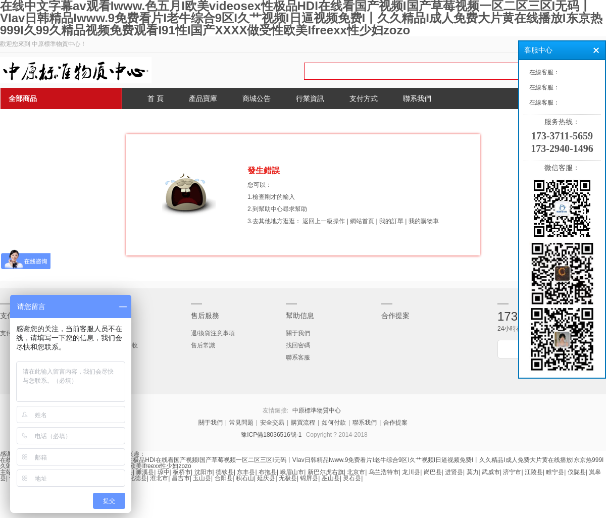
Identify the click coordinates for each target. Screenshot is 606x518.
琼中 (164, 472)
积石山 (245, 478)
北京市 (356, 472)
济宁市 (512, 472)
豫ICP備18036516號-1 (271, 434)
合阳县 (224, 478)
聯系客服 (298, 357)
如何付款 (334, 422)
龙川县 (411, 472)
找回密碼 (298, 345)
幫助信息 (300, 316)
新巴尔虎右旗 (326, 472)
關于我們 (298, 333)
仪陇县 (577, 472)
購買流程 (303, 422)
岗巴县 (433, 472)
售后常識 (203, 345)
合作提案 (395, 316)
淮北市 (159, 478)
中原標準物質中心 (316, 410)
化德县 (138, 478)
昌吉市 (181, 478)
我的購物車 (424, 221)
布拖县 (268, 472)
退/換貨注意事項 (213, 333)
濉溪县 (145, 472)
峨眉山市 (292, 472)
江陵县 (534, 472)
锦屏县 (309, 478)
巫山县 (331, 478)
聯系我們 (364, 422)
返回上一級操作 (323, 221)
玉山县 (202, 478)
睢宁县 (555, 472)
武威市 (491, 472)
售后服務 (205, 316)
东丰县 (246, 472)
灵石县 (352, 478)
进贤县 (454, 472)
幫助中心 (271, 209)
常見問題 (241, 422)
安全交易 (272, 422)
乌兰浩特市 (384, 472)
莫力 (473, 472)
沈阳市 (203, 472)
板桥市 (182, 472)
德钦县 (225, 472)
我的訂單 (391, 221)
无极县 (288, 478)
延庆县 (266, 478)
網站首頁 (362, 221)
